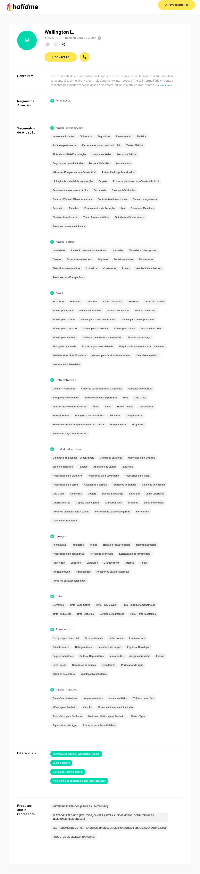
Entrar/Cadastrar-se (176, 4)
